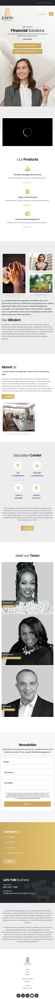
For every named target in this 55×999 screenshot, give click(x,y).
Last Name (8, 783)
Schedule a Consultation (27, 46)
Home (27, 969)
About (27, 972)
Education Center (27, 979)
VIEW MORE (27, 183)
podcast (27, 981)
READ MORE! (27, 39)
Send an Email (7, 891)
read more (8, 396)
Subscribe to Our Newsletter (27, 51)
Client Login (41, 14)
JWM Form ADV (27, 988)
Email (6, 762)
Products (27, 974)
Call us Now (7, 885)
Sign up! (27, 804)
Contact (27, 985)
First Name (8, 772)
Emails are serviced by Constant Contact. (29, 798)
